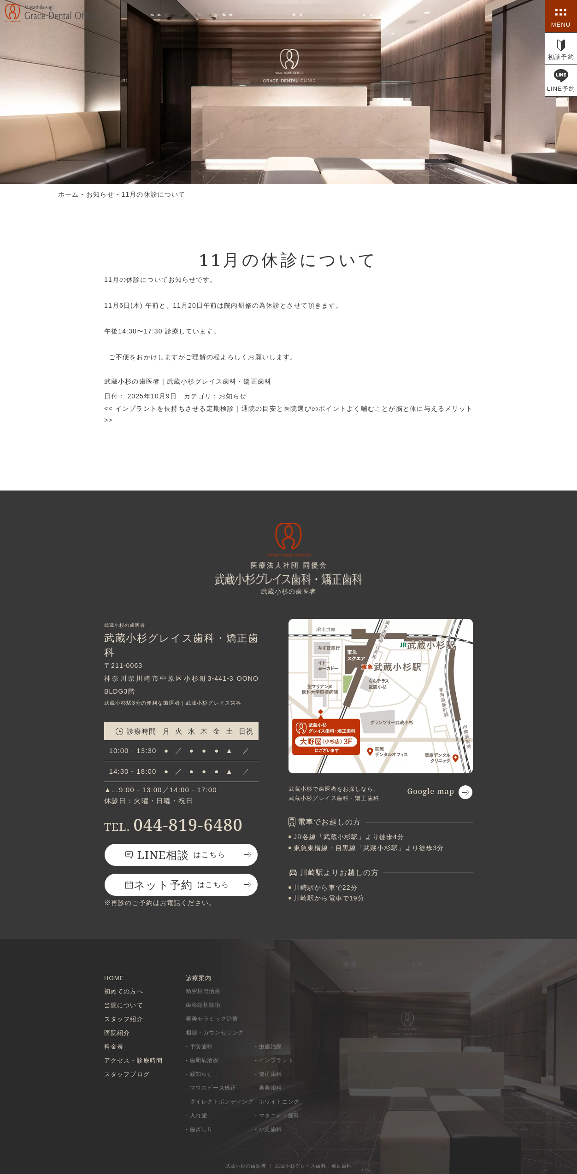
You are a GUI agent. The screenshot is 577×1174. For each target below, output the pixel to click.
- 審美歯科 (268, 1087)
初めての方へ (123, 990)
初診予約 (561, 56)
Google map (430, 790)
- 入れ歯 (196, 1115)
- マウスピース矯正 (211, 1087)
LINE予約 (561, 88)
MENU (561, 24)
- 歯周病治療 (202, 1060)
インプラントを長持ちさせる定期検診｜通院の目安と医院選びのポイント (225, 407)
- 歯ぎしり (199, 1129)
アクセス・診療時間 (133, 1059)
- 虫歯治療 (268, 1046)
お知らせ (233, 395)
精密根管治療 (203, 990)
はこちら (181, 853)
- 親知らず (199, 1073)
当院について (123, 1004)
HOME (114, 976)
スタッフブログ (127, 1072)
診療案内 (199, 976)
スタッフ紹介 (123, 1018)
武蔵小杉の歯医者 (132, 381)
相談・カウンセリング (215, 1032)
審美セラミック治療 (212, 1018)
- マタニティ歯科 (277, 1115)
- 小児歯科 (268, 1129)
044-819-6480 (173, 823)
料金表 (114, 1045)
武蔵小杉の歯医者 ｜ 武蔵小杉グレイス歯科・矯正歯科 (288, 1165)
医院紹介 (117, 1031)
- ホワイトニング (277, 1101)
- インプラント (274, 1060)
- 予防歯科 (199, 1046)
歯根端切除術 (203, 1004)
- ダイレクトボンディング (219, 1101)
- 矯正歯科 (268, 1073)
